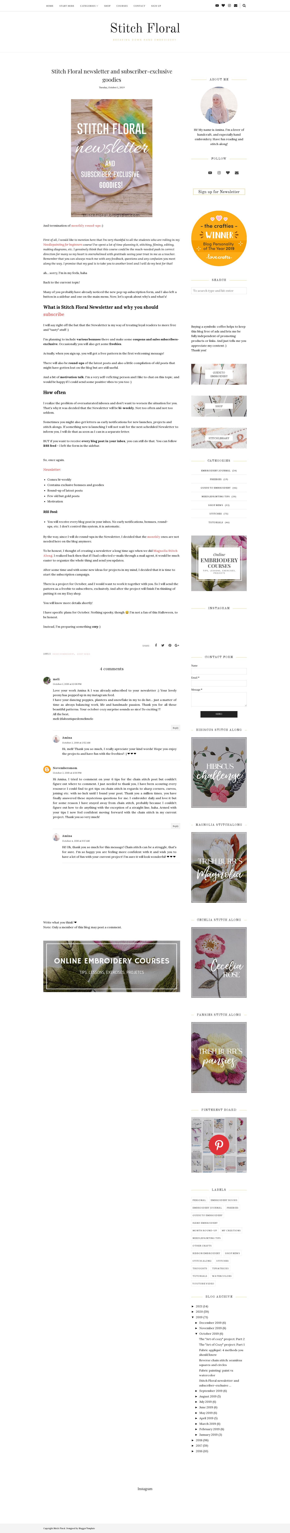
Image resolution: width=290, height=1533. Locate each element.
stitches (216, 513)
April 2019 (206, 1418)
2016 (199, 1451)
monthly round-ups (86, 225)
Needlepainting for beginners (62, 244)
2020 (199, 1311)
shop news (83, 654)
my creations (231, 1230)
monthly (153, 537)
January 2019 (208, 1434)
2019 (199, 1317)
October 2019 (209, 1333)
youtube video (203, 1283)
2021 (199, 1306)
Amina (67, 737)
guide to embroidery (216, 487)
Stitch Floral (145, 29)
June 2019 (206, 1407)
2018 (199, 1440)
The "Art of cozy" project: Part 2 (222, 1339)
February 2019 (209, 1429)
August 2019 (208, 1396)
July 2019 (205, 1402)
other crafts (202, 1245)
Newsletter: (52, 469)
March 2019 (207, 1424)
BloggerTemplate (87, 1528)
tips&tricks (220, 1268)
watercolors (222, 1275)
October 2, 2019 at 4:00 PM (67, 772)
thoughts (200, 1268)
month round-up (205, 1230)
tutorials (215, 522)
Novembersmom (65, 768)
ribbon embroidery (206, 1253)
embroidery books (224, 1200)
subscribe (53, 314)
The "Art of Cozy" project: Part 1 (222, 1344)
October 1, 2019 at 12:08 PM (67, 684)
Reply (175, 727)
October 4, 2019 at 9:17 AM (76, 840)
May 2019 (206, 1413)
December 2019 (210, 1323)
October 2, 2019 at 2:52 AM (76, 742)
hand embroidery (63, 654)
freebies (216, 479)
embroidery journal (215, 470)
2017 (199, 1445)
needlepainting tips (216, 496)
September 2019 (210, 1391)
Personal (199, 1200)
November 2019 (210, 1328)
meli (56, 679)
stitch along (202, 1260)
